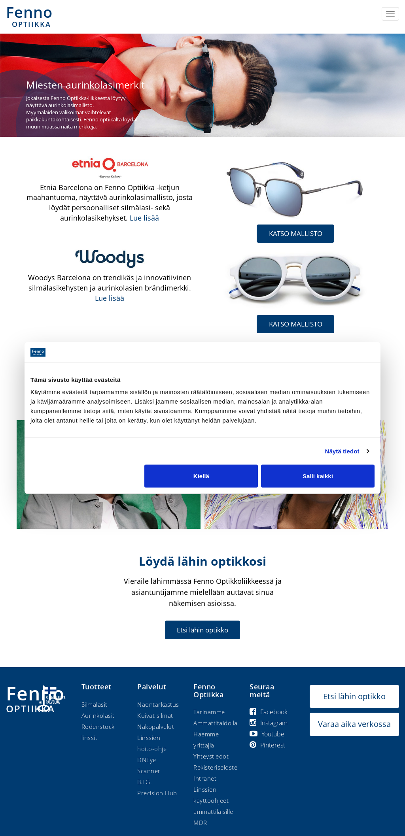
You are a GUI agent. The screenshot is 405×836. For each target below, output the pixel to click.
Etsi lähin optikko (202, 629)
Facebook (269, 712)
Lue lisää (144, 218)
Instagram (269, 723)
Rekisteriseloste (215, 767)
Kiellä (201, 476)
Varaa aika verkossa (354, 724)
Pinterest (267, 745)
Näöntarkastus (158, 704)
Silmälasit (94, 704)
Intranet (204, 778)
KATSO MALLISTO (295, 233)
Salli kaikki (318, 476)
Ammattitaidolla (215, 723)
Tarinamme (209, 712)
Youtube (267, 734)
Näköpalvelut (155, 726)
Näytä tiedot (342, 450)
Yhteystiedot (211, 756)
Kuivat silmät (155, 715)
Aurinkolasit (98, 715)
